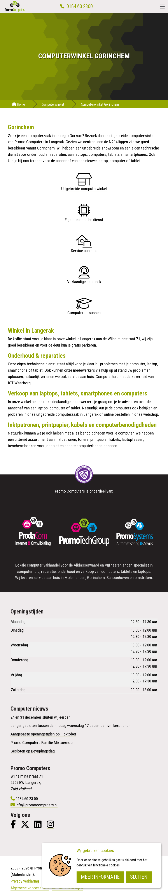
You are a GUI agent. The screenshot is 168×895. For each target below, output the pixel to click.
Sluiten (138, 877)
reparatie (48, 571)
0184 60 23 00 (27, 798)
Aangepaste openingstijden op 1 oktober (43, 734)
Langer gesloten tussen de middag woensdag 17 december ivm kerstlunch (70, 725)
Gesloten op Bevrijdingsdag (32, 751)
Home (18, 104)
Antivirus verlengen (67, 887)
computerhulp (28, 571)
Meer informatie (100, 877)
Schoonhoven (118, 577)
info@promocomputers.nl (37, 804)
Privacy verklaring (24, 881)
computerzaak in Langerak (77, 414)
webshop (150, 414)
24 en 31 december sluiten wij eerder (40, 717)
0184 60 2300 (79, 6)
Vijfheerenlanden (118, 565)
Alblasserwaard (86, 565)
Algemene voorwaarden (29, 887)
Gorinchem (96, 577)
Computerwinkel (53, 104)
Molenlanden (75, 577)
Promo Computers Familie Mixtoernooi (42, 742)
